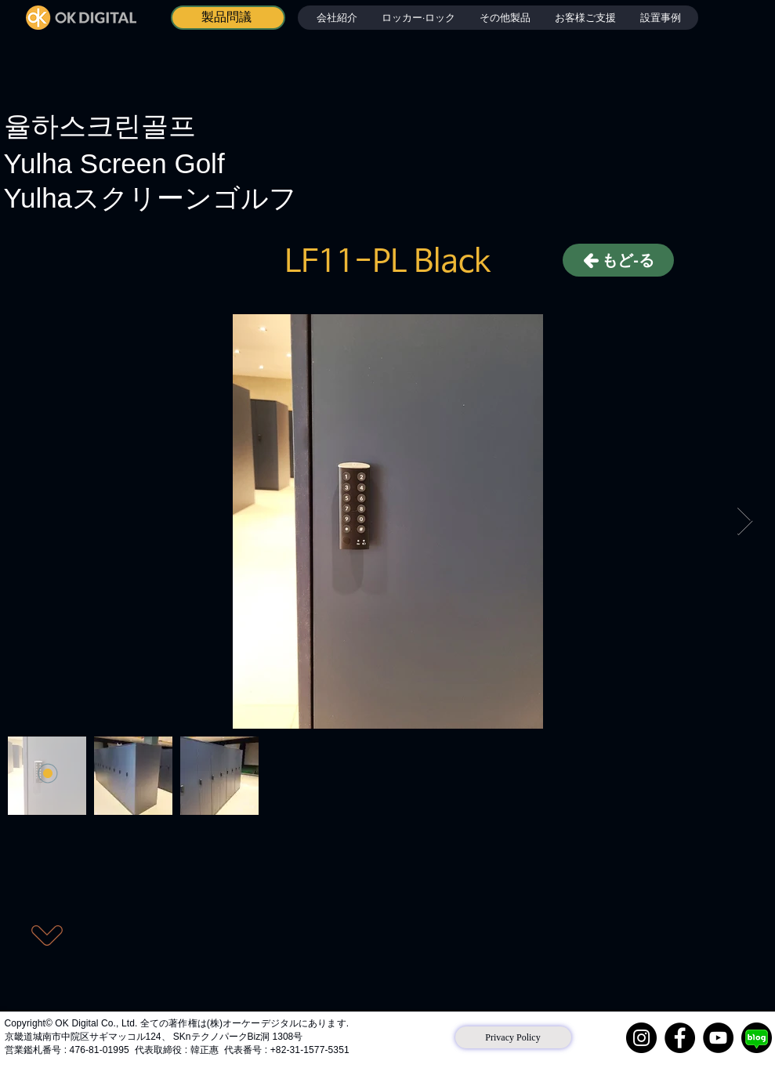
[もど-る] (618, 260)
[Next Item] (745, 521)
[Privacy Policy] (513, 1037)
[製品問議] (228, 17)
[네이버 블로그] (756, 1038)
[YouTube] (718, 1038)
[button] (418, 17)
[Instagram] (641, 1038)
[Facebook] (680, 1038)
